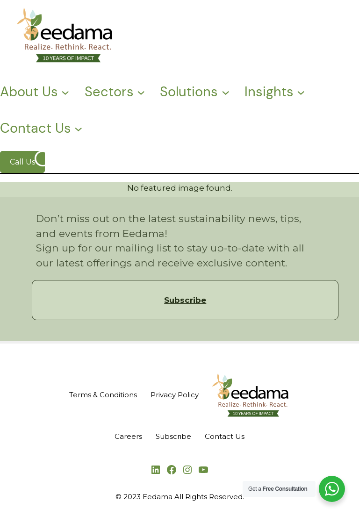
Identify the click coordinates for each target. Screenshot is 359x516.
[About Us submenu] (65, 91)
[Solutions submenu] (226, 91)
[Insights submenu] (301, 91)
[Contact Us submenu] (78, 128)
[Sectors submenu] (141, 91)
